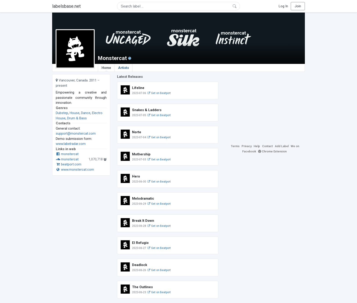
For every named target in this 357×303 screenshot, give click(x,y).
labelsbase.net (66, 6)
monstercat (67, 154)
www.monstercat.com (75, 169)
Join (298, 6)
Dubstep (62, 113)
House (74, 113)
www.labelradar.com (71, 144)
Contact (267, 146)
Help (257, 146)
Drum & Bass (77, 118)
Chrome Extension (272, 151)
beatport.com (68, 164)
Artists (123, 68)
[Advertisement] (265, 106)
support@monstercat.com (76, 133)
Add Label (282, 146)
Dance (85, 113)
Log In (283, 6)
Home (106, 69)
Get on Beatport (159, 93)
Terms (235, 146)
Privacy (247, 146)
